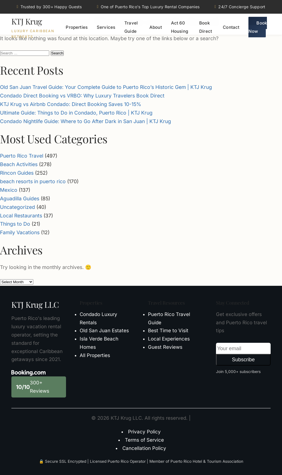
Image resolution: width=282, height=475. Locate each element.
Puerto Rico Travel (21, 156)
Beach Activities (19, 164)
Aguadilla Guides (19, 198)
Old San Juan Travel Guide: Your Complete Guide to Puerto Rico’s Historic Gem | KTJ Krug (106, 87)
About (155, 27)
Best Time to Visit (168, 330)
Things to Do (15, 224)
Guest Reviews (165, 347)
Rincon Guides (17, 173)
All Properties (95, 355)
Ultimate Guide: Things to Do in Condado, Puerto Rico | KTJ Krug (76, 113)
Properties (77, 27)
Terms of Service (144, 440)
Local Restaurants (21, 216)
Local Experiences (169, 339)
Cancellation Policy (144, 448)
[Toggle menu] (65, 27)
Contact (231, 27)
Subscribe (243, 359)
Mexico (8, 190)
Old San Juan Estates (104, 330)
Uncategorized (17, 207)
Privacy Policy (144, 432)
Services (106, 27)
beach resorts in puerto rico (33, 181)
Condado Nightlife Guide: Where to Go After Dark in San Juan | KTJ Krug (85, 121)
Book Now (257, 27)
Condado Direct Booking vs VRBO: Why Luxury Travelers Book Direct (82, 96)
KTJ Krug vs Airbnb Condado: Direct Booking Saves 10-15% (70, 104)
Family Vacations (20, 232)
